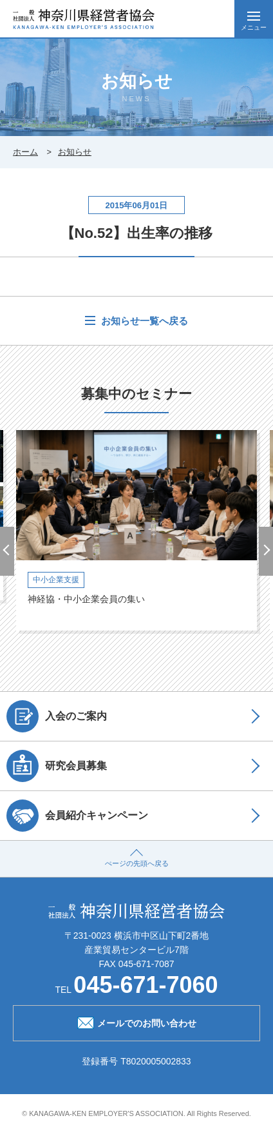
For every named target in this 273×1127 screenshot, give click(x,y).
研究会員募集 (56, 766)
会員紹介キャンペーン (77, 815)
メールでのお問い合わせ (136, 1022)
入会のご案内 (56, 716)
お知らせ (74, 152)
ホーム (25, 152)
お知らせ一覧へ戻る (143, 320)
